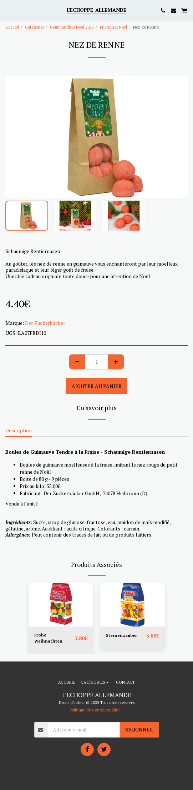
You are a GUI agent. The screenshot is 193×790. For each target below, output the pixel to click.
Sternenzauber (121, 635)
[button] (8, 10)
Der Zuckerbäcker (45, 322)
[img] (61, 605)
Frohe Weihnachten (48, 638)
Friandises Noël (113, 27)
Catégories (34, 27)
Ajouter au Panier (97, 386)
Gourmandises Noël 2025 (72, 27)
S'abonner (139, 729)
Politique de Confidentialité (95, 710)
